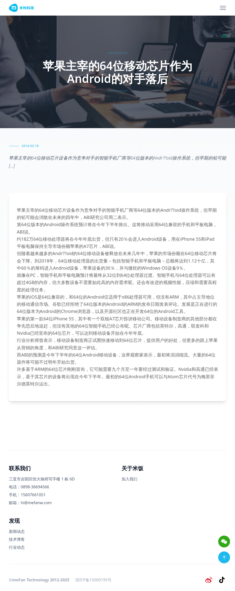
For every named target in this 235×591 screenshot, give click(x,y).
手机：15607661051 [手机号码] (27, 494)
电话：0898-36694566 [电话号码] (29, 487)
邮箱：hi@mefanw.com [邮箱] (30, 502)
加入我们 (129, 479)
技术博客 (17, 539)
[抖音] (222, 580)
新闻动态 (17, 531)
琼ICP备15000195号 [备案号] (93, 579)
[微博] (209, 580)
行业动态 (17, 547)
